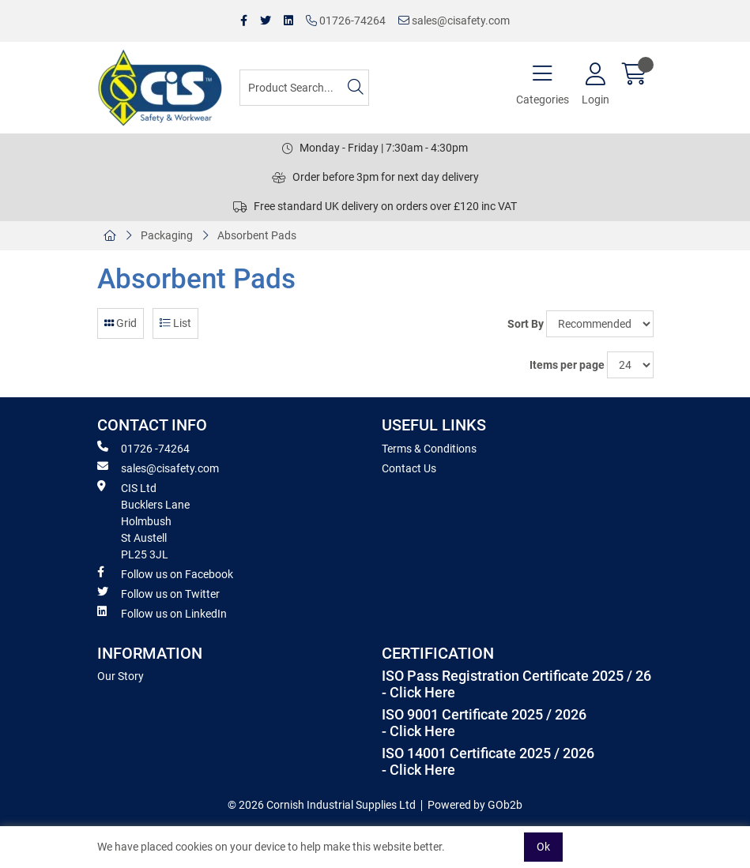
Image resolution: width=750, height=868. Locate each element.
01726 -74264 (143, 448)
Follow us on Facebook (165, 573)
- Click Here (418, 693)
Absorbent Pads (256, 235)
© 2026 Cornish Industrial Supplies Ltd (322, 804)
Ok (543, 846)
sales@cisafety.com (454, 20)
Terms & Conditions (429, 448)
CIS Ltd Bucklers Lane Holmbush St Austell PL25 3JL (143, 520)
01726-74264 (346, 20)
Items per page (567, 365)
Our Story (120, 676)
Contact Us (409, 468)
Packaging (167, 235)
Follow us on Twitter (158, 593)
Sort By (525, 324)
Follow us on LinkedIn (162, 613)
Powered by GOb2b (475, 804)
